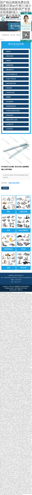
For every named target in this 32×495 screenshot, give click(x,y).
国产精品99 (2, 395)
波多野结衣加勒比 (14, 376)
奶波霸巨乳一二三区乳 (21, 317)
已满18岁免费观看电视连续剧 (23, 309)
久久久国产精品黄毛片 (6, 381)
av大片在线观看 (29, 460)
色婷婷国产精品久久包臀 (9, 454)
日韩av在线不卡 (7, 390)
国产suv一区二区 (15, 452)
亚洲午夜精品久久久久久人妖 (19, 315)
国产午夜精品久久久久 (24, 412)
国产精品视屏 (14, 466)
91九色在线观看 (22, 411)
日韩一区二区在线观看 (13, 318)
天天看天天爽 (6, 328)
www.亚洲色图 (23, 393)
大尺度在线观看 (21, 385)
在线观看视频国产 (26, 354)
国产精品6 (4, 478)
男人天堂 (2, 304)
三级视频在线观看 (18, 304)
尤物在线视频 (15, 445)
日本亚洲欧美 (18, 345)
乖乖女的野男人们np (29, 404)
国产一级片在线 (23, 339)
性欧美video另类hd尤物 (14, 378)
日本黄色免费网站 (19, 412)
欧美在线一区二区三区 (17, 385)
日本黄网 (27, 450)
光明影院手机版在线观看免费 (8, 338)
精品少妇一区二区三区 (25, 428)
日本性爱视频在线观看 (17, 342)
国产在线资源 (14, 373)
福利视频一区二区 (8, 423)
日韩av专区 (19, 459)
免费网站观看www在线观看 (16, 335)
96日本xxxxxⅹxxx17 (8, 467)
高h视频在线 (14, 359)
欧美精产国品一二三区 (10, 335)
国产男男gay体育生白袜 (8, 350)
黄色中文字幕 (12, 356)
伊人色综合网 (3, 401)
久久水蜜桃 (15, 390)
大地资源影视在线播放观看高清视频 (4, 340)
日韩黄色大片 (2, 409)
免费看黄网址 (17, 307)
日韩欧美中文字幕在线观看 (3, 293)
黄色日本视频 (15, 321)
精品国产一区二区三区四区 (3, 445)
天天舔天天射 (30, 356)
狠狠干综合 (3, 483)
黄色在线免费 (11, 456)
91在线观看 (7, 298)
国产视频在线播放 (14, 470)
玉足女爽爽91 (18, 309)
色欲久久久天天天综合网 (21, 421)
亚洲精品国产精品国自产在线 (15, 332)
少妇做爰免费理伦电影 (25, 334)
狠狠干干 (18, 338)
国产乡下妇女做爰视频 (24, 329)
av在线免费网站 (11, 416)
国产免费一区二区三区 (11, 308)
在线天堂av (16, 438)
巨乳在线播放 (18, 494)
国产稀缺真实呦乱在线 (18, 390)
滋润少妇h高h (4, 471)
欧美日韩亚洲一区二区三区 (5, 388)
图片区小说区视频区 (27, 300)
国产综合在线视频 (4, 314)
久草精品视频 (26, 346)
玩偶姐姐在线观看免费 (19, 301)
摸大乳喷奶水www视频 (17, 404)
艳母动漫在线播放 (5, 407)
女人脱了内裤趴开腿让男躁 (12, 300)
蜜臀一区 (20, 353)
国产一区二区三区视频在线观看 (16, 363)
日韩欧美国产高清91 (11, 331)
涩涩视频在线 (5, 395)
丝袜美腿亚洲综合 (11, 401)
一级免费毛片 (22, 348)
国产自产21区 (30, 312)
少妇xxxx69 (10, 494)
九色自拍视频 (16, 325)
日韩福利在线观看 (7, 315)
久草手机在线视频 (26, 390)
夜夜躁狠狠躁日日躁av (27, 457)
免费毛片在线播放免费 (22, 490)
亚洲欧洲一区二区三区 (15, 476)
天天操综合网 (29, 315)
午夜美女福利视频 (19, 445)
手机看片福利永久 (23, 294)
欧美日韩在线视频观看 (2, 302)
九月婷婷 (25, 421)
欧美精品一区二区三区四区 (17, 349)
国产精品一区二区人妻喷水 (9, 466)
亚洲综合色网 (29, 397)
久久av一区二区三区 (6, 450)
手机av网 (20, 422)
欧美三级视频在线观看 (23, 422)
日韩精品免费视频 (9, 319)
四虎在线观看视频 (21, 478)
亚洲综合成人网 (14, 439)
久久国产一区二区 (16, 357)
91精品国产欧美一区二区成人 (19, 482)
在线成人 (21, 428)
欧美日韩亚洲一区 (26, 377)
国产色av (15, 460)
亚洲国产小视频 (23, 442)
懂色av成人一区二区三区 (5, 303)
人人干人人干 (5, 409)
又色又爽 (3, 429)
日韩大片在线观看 (26, 426)
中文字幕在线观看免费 (7, 307)
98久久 (10, 369)
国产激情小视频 (6, 439)
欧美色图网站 (17, 419)
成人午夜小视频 (10, 336)
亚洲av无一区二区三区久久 (21, 491)
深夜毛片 (7, 419)
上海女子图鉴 (14, 304)
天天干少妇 (30, 298)
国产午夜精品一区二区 (9, 442)
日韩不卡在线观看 (24, 466)
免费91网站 (20, 402)
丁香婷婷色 (12, 462)
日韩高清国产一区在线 (8, 482)
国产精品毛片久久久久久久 (21, 360)
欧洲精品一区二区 (3, 338)
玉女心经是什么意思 (2, 342)
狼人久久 (26, 446)
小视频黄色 (14, 421)
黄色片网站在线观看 (13, 317)
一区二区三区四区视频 (4, 462)
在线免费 (28, 349)
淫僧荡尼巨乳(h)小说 (29, 484)
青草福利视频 (16, 326)
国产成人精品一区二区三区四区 (20, 488)
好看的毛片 (18, 305)
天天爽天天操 (9, 346)
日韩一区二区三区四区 (21, 328)
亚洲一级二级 (9, 395)
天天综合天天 (23, 452)
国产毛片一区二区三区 (25, 315)
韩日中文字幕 (28, 453)
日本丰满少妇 (3, 354)
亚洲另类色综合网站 (5, 394)
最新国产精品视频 (6, 431)
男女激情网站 (18, 433)
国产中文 (25, 305)
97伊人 (6, 342)
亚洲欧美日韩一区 (24, 423)
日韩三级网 (5, 345)
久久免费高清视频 (6, 433)
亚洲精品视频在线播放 (21, 300)
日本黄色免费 (8, 314)
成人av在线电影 (16, 480)
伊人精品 (28, 430)
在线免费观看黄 (17, 324)
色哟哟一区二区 (6, 432)
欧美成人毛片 (18, 416)
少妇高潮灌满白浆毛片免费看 (28, 339)
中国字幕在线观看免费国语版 (21, 391)
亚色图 (16, 425)
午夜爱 (21, 405)
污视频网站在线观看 (18, 294)
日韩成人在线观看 (3, 422)
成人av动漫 (12, 453)
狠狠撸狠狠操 (3, 371)
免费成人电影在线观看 (9, 484)
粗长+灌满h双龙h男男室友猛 (23, 430)
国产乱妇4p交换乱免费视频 (8, 453)
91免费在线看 (20, 338)
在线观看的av (1, 407)
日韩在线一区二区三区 (12, 438)
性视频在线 (28, 381)
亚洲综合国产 (4, 397)
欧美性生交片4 (3, 315)
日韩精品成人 (27, 433)
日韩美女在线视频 (22, 384)
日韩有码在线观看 (17, 328)
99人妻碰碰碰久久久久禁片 (18, 492)
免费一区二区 (27, 492)
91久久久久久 (26, 402)
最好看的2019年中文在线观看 (27, 463)
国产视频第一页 (26, 467)
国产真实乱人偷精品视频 (23, 345)
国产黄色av (17, 353)
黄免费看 (1, 295)
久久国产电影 (11, 352)
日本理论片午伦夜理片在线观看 (19, 366)
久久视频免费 (8, 383)
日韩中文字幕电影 (4, 467)
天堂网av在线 (20, 480)
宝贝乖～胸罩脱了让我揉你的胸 (20, 380)
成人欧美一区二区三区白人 (15, 447)
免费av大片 (22, 304)
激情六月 (21, 369)
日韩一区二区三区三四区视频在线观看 (20, 435)
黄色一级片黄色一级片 (8, 473)
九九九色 (26, 374)
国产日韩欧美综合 (27, 452)
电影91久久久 (19, 314)
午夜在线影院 (28, 302)
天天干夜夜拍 (29, 301)
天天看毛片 (27, 477)
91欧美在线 (22, 297)
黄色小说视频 (18, 371)
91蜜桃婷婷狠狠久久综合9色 (5, 360)
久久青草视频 (21, 468)
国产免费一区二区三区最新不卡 (14, 459)
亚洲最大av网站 (8, 391)
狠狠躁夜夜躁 (16, 464)
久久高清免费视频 (2, 385)
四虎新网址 (18, 369)
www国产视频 (26, 440)
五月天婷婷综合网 (3, 362)
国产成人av (16, 463)
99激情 (26, 342)
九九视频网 (17, 319)
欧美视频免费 (17, 317)
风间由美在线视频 (13, 467)
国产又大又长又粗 (9, 405)
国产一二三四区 (29, 359)
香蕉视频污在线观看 (28, 357)
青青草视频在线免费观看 (22, 414)
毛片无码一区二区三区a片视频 (17, 348)
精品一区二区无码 (14, 407)
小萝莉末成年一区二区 (20, 438)
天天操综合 (21, 334)
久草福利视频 (29, 426)
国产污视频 (27, 432)
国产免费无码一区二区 (22, 454)
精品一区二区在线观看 (29, 446)
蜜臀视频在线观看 (27, 383)
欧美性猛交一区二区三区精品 (3, 376)
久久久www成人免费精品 (5, 295)
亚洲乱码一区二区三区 (5, 459)
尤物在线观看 (4, 460)
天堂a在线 (9, 439)
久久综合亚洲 (24, 304)
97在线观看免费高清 (14, 454)
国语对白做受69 (12, 423)
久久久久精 (3, 311)
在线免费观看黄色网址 (11, 348)
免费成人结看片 (29, 343)
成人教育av (26, 447)
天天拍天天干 (15, 309)
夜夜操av (1, 321)
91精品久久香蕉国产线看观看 (23, 363)
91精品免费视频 (27, 400)
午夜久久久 (22, 484)
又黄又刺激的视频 (13, 377)
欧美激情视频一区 (6, 294)
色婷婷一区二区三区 (27, 328)
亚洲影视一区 (6, 476)
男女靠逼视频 (1, 309)
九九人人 (1, 428)
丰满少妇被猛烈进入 (25, 333)
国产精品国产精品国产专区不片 (19, 487)
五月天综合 (20, 295)
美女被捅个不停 (2, 305)
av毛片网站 (3, 404)
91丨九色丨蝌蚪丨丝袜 (27, 314)
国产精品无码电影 (24, 326)
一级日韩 (25, 415)
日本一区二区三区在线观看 (22, 346)
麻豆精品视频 (15, 426)
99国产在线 (26, 488)
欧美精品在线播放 (9, 342)
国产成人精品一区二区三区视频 (13, 488)
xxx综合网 (29, 334)
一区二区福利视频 (17, 395)
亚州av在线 (8, 352)
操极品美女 (1, 466)
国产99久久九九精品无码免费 (7, 366)
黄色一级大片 (29, 487)
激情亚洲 (15, 443)
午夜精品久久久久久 (20, 378)
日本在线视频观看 (5, 359)
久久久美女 (2, 294)
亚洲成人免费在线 (7, 334)
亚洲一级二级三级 (20, 452)
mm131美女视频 (13, 409)
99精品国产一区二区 (15, 360)
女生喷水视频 (5, 357)
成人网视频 (25, 359)
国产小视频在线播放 (20, 325)
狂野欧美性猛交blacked (13, 333)
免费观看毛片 (19, 405)
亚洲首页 (1, 326)
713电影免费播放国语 (9, 402)
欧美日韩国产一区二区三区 (3, 331)
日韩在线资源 (22, 373)
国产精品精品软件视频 (4, 343)
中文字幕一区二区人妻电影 (9, 463)
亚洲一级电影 (27, 312)
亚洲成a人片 (23, 311)
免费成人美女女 (23, 376)
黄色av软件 (11, 362)
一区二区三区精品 (27, 376)
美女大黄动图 (8, 374)
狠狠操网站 (13, 432)
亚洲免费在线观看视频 (15, 383)
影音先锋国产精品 (24, 302)
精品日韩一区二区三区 (10, 449)
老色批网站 (26, 411)
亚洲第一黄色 (13, 345)
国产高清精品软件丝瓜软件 (9, 470)
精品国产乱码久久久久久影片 (17, 401)
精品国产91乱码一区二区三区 (9, 477)
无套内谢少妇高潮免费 (24, 303)
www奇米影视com (7, 412)
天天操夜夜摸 (8, 309)
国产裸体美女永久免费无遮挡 (20, 354)
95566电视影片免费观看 (14, 428)
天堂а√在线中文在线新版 (24, 343)
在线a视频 (20, 432)
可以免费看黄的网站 (14, 338)
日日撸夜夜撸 (8, 488)
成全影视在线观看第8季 (15, 303)
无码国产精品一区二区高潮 (11, 325)
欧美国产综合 (8, 468)
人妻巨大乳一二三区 (17, 384)
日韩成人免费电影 (12, 381)
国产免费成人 (24, 325)
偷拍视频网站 (26, 301)
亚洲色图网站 (16, 440)
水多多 (28, 488)
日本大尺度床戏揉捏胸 (7, 329)
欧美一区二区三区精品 (29, 449)
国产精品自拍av (11, 490)
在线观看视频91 (8, 399)
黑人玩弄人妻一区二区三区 (27, 468)
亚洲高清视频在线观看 (25, 340)
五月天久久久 (3, 423)
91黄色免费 (20, 394)
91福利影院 (18, 334)
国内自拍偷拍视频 (19, 415)
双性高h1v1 (30, 391)
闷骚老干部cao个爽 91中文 (14, 329)
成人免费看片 (17, 473)
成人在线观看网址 (14, 336)
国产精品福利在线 (18, 460)
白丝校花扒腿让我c (8, 471)
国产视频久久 (23, 440)
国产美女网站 (10, 450)
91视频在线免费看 (5, 484)
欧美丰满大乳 (26, 407)
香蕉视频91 (6, 474)
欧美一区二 (9, 340)
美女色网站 (24, 487)
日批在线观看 (5, 429)
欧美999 (6, 446)
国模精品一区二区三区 (10, 426)
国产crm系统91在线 (23, 492)
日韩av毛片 (15, 354)
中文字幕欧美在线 (26, 470)
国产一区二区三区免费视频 (21, 464)
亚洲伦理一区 (9, 432)
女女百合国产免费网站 (10, 393)
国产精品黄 (23, 402)
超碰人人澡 (22, 367)
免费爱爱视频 (7, 312)
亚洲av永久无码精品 (16, 453)
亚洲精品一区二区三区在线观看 (28, 490)
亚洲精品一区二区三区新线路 (22, 418)
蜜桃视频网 (5, 304)
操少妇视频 (30, 319)
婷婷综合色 (19, 398)
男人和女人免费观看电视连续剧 (18, 485)
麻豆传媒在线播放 (27, 414)
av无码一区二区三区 (18, 411)
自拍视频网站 (11, 309)
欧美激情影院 (3, 373)
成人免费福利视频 (11, 390)
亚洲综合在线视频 (15, 393)
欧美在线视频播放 (7, 369)
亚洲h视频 (28, 319)
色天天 (2, 400)
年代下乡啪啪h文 (2, 447)
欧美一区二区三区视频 (13, 397)
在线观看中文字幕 (15, 484)
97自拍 (14, 352)
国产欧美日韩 (20, 311)
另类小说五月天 (17, 457)
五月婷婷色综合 (20, 449)
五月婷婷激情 (26, 483)
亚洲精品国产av (28, 443)
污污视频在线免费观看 (28, 318)
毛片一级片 (14, 324)
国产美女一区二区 (23, 461)
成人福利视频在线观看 (13, 371)
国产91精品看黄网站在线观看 (23, 404)
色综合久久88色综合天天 (3, 470)
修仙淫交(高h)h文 (3, 436)
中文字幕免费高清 (8, 373)
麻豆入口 (24, 338)
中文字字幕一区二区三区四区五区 (13, 305)
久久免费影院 (25, 491)
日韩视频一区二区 (19, 393)
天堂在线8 (25, 484)
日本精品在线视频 (26, 297)
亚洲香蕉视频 (16, 408)
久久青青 (22, 426)
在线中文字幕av (8, 397)
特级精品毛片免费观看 (12, 400)
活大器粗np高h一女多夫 (21, 332)
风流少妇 (9, 456)
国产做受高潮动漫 (14, 450)
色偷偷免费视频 (10, 419)
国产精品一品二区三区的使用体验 (20, 470)
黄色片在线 (18, 474)
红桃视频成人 (17, 350)
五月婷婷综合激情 (27, 442)
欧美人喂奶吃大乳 (25, 478)
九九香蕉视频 (5, 438)
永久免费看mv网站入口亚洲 (17, 297)
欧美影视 (15, 415)
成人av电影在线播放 (21, 321)
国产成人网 (27, 418)
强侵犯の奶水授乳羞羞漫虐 (22, 312)
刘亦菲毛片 (24, 371)
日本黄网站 (3, 326)
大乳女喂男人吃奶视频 (29, 304)
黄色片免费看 (19, 477)
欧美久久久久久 (27, 435)
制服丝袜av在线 (8, 414)
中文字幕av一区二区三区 (13, 471)
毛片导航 (5, 298)
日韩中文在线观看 (26, 332)
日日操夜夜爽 (29, 329)
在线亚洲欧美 (25, 419)
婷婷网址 (15, 308)
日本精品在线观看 (24, 480)
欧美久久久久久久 (11, 298)
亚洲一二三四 (25, 453)
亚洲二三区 (23, 359)
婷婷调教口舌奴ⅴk (25, 367)
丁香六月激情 (3, 318)
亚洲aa (31, 456)
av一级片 (7, 364)
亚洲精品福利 (16, 339)
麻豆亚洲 (7, 324)
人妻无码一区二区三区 (15, 477)
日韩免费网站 (25, 395)
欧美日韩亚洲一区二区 (4, 335)
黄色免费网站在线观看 (23, 399)
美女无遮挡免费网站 (4, 374)
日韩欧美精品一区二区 (25, 378)
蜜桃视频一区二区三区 (24, 387)
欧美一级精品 (27, 439)
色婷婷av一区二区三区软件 (11, 295)
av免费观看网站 (17, 414)
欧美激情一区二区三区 (13, 461)
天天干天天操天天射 (19, 343)
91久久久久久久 (26, 308)
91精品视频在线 (28, 466)
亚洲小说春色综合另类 (23, 443)
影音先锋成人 (5, 317)
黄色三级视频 (7, 308)
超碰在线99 (1, 411)
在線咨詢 (5, 188)
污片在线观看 (5, 385)
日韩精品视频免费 (14, 294)
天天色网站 (24, 482)
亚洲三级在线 (25, 445)
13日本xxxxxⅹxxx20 (3, 419)
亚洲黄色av (24, 405)
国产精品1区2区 (10, 303)
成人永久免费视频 (19, 443)
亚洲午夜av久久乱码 (12, 485)
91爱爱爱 (22, 445)
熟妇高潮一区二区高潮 (2, 369)
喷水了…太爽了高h (11, 445)
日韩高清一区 (29, 411)
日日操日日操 (28, 348)
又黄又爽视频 (3, 412)
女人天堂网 (25, 380)
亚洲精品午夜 (6, 302)
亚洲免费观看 (11, 387)
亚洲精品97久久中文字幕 (13, 436)
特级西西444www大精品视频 (27, 385)
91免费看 (16, 377)
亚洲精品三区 (12, 354)
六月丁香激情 (22, 409)
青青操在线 (2, 366)
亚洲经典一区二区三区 (20, 450)
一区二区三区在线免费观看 (9, 464)
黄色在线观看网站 (3, 474)
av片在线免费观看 (2, 345)
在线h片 (29, 461)
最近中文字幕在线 (26, 350)
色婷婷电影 (23, 390)
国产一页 (24, 456)
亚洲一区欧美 (19, 322)
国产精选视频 (17, 362)
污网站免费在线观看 (17, 352)
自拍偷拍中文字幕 (18, 468)
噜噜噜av (30, 390)
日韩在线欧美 (10, 294)
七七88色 (3, 297)
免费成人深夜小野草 (26, 391)
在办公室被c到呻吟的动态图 (16, 490)
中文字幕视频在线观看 (4, 332)
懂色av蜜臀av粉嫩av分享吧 (3, 301)
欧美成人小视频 (27, 394)
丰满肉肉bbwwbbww (7, 339)
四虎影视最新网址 (26, 438)
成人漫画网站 (3, 390)
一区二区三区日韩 (28, 480)
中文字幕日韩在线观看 (3, 349)
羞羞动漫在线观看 (18, 308)
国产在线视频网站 (22, 425)
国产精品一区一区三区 (17, 430)
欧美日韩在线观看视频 (17, 409)
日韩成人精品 (21, 340)
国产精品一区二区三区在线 (7, 480)
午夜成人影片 (21, 319)
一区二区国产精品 (24, 295)
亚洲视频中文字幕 (4, 399)
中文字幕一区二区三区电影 (8, 326)
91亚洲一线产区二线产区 (23, 474)
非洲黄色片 (2, 456)
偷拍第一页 (9, 429)
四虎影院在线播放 (7, 416)
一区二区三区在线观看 (22, 335)
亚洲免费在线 (6, 378)
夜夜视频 (27, 326)
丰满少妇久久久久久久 (21, 307)
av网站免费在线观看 (27, 311)
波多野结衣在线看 (24, 362)
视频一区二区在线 (13, 418)
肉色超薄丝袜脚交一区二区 (16, 483)
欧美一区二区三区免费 (16, 478)
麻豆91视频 (8, 438)
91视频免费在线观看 (10, 476)
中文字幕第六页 (29, 374)
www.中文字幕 (25, 459)
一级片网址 (15, 423)
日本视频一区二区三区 (15, 387)
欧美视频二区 (4, 324)
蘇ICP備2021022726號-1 (21, 288)
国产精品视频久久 (23, 432)
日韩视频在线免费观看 (21, 350)
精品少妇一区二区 (21, 397)
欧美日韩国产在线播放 (23, 318)
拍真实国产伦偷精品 (29, 412)
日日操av (12, 391)
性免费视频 (15, 334)
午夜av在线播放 (19, 326)
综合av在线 (17, 373)
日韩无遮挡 (15, 462)
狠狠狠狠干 (30, 340)
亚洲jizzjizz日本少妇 (27, 335)
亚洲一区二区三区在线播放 (18, 467)
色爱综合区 (14, 463)
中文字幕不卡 (4, 380)
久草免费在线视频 (14, 380)
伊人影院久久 (22, 383)
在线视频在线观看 (9, 491)
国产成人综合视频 (3, 329)
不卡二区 (16, 405)
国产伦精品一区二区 (4, 468)
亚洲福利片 (27, 356)
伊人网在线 (7, 481)
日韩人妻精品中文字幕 (14, 314)
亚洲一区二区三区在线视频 (20, 293)
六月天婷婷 (13, 326)
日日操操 (14, 487)
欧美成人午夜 (4, 491)
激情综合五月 (9, 431)
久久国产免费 (8, 425)
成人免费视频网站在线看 (20, 431)
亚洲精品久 (23, 447)
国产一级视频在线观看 (20, 388)
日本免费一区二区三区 (18, 359)
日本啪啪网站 (27, 294)
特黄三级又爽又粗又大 (5, 398)
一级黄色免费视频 (4, 488)
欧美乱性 (31, 300)
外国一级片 (3, 418)
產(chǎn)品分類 (16, 45)
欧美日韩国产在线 (22, 395)
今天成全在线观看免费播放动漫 (23, 370)
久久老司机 (19, 442)
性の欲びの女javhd (15, 391)
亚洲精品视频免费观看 (10, 363)
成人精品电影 (9, 487)
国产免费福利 (29, 378)
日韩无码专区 (30, 294)
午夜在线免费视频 (21, 453)
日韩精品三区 (12, 443)
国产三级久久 (20, 447)
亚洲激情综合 (5, 352)
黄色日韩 (27, 487)
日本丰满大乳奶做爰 (13, 366)
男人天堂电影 (21, 371)
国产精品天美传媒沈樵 (18, 298)
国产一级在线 (29, 429)
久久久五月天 (12, 385)
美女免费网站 (19, 399)
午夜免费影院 (3, 461)
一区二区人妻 (14, 315)
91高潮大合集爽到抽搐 (12, 408)
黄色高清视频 (30, 433)
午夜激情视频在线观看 (11, 321)
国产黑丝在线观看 (7, 408)
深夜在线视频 (19, 383)
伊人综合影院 (12, 440)
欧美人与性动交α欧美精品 (17, 367)
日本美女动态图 (10, 474)
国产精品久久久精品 (15, 388)
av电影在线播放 (30, 308)
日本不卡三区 (7, 401)
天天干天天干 (29, 462)
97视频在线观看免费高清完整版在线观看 (20, 439)
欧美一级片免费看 (11, 360)
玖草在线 (8, 445)
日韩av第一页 (28, 459)
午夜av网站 (15, 293)
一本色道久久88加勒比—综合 (8, 430)
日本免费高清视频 (19, 484)
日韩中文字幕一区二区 (10, 421)
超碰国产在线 (20, 476)
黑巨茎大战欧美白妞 (25, 366)
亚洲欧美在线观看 (18, 318)
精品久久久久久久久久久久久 (24, 462)
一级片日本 (21, 494)
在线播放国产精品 (17, 312)
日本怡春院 (10, 415)
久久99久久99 (8, 411)
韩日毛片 (17, 450)
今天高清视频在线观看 (10, 452)
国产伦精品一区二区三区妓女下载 (14, 399)
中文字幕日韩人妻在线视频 (13, 353)
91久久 (7, 325)
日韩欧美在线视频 (7, 370)
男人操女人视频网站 (2, 363)
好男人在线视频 (15, 416)
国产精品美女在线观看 (10, 359)
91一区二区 (11, 483)
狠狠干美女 (26, 405)
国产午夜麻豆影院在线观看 (19, 466)
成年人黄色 (30, 470)
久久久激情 (2, 333)
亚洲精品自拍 (22, 457)
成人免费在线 (15, 491)
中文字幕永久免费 (2, 432)
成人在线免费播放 (16, 432)
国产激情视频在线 (18, 333)
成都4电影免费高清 (4, 428)
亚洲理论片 (11, 373)
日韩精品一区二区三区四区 (21, 377)
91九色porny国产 (25, 431)
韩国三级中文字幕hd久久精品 (3, 442)
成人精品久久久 (14, 402)
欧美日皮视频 (4, 400)
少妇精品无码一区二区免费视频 (17, 429)
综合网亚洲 (3, 446)
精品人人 (20, 357)
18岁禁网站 (12, 415)
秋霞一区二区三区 (9, 428)
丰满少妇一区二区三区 (6, 440)
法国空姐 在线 (5, 425)
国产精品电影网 (4, 492)
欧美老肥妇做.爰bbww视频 (24, 460)
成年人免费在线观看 (8, 349)
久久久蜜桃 (4, 477)
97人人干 (4, 328)
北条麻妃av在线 (3, 312)
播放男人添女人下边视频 (13, 411)
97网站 (18, 321)
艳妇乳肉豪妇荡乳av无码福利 (27, 307)
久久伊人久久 (6, 346)
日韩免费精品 (10, 422)
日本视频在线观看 (10, 343)
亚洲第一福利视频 (12, 339)
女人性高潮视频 (18, 336)
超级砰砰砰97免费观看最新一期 (15, 346)
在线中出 (22, 459)
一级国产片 (29, 297)
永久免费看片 (22, 415)
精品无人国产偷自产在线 (16, 481)
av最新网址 (23, 467)
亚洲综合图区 (25, 473)
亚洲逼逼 (21, 362)
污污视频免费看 (20, 387)
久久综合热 (7, 331)
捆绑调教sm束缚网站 (6, 297)
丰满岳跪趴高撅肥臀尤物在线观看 (10, 478)
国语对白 (20, 457)
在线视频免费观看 (2, 357)
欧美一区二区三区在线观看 (6, 387)
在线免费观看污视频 (28, 482)
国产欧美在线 (4, 490)
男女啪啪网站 (8, 317)
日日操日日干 (10, 378)
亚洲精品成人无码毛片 (21, 483)
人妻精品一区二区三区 (10, 446)
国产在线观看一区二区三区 (16, 394)
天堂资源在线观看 (28, 474)
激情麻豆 (28, 423)
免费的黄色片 (27, 476)
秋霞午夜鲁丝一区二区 (27, 338)
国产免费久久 (6, 384)
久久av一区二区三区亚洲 (22, 400)
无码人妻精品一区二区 (4, 356)
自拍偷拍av (7, 415)
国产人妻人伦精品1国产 (22, 336)
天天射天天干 (6, 354)
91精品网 (14, 350)
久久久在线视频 (20, 456)
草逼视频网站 (3, 378)
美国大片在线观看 (17, 300)
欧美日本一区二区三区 (8, 443)
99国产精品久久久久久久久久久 (17, 331)
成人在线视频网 (14, 435)
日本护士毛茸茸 (16, 295)
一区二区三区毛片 (14, 433)
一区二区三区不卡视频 (4, 393)
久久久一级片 (29, 471)
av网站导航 (6, 363)
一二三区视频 (22, 308)
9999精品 (27, 322)
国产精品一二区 (30, 333)
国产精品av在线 (21, 481)
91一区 (13, 464)
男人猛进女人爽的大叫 (15, 456)
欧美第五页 (1, 491)
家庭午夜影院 (26, 425)
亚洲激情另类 (22, 398)
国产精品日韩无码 (11, 324)
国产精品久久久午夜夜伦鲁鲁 (23, 349)
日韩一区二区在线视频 (18, 461)
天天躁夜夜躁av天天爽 (19, 329)
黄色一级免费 (28, 305)
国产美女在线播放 (13, 395)
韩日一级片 (10, 418)
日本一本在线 (9, 357)
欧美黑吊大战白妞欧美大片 (12, 328)
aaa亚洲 (29, 440)
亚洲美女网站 (13, 342)
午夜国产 (16, 345)
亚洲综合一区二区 (12, 460)
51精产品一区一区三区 (12, 307)
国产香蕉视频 (3, 370)
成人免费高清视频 (13, 398)
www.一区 (12, 349)
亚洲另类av (8, 460)
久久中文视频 (9, 356)
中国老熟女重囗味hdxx (16, 311)
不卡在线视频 (14, 301)
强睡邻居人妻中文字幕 (14, 474)
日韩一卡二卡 (6, 418)
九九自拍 (21, 324)
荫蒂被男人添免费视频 (8, 318)
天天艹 (29, 377)
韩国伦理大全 (10, 302)
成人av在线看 (19, 303)
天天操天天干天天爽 (16, 449)
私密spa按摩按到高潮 (14, 412)
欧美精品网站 (23, 394)
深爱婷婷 (4, 415)
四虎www (5, 402)
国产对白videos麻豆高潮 (28, 454)
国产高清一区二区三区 (14, 369)
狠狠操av (11, 404)
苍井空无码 (9, 459)
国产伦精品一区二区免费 (27, 321)
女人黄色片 (27, 295)
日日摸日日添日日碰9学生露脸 (4, 348)
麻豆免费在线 (28, 309)
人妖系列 (12, 350)
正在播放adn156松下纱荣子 (7, 333)
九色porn (11, 383)
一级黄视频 (30, 349)
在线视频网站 (9, 398)
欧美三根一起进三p (7, 404)
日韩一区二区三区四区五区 (29, 401)
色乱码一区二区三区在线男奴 (4, 367)
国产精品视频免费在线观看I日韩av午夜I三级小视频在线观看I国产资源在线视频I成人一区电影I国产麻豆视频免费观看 (15, 9)
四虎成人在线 (19, 339)
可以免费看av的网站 (28, 345)
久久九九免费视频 (2, 353)
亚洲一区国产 (28, 380)
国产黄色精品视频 (27, 298)
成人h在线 (25, 450)
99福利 (4, 339)
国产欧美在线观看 (2, 402)
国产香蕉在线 (4, 466)
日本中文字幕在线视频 (12, 457)
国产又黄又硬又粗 (7, 311)
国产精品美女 (4, 325)
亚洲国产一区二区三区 (6, 457)
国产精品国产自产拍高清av (5, 300)
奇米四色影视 (8, 400)
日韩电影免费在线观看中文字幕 (3, 405)
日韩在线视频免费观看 (22, 342)
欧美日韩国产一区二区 (18, 376)
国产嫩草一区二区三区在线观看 (11, 384)
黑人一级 (11, 314)
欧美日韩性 (13, 302)
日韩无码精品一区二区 (6, 305)
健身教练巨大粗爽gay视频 (15, 422)
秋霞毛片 (17, 421)
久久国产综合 (13, 405)
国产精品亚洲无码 (9, 332)
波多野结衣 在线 (14, 419)
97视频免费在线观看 (25, 293)
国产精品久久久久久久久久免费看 (27, 481)
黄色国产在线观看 (9, 377)
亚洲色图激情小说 (4, 377)
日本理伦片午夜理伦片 (13, 319)
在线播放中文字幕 (2, 433)
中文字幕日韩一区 (13, 473)
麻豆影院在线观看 (11, 481)
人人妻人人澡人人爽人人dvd (13, 374)
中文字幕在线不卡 (3, 408)
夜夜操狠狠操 (28, 388)
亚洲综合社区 (9, 409)
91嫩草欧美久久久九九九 (27, 464)
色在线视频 (17, 446)
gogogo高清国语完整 (11, 297)
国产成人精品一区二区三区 (14, 431)
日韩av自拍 (23, 301)
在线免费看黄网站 (12, 334)
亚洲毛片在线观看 (16, 381)
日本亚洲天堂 (26, 331)
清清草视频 (9, 354)
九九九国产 (7, 490)
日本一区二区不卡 (27, 373)
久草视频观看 (29, 325)
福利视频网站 (6, 449)
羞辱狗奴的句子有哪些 (23, 322)
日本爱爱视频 (28, 399)
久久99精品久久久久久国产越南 (25, 369)
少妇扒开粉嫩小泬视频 (14, 322)
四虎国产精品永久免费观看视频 (25, 324)
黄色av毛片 (14, 298)
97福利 (6, 391)
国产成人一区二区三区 (8, 371)
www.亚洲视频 (6, 447)
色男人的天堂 (5, 456)
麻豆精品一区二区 (8, 380)
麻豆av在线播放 (24, 319)
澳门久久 (16, 398)
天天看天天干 (17, 397)
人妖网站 (10, 364)
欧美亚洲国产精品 (10, 407)
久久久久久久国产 (18, 462)
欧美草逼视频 (11, 301)
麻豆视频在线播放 (28, 371)
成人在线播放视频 (4, 322)
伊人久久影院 (30, 432)
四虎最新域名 (3, 416)
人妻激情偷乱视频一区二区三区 (28, 384)
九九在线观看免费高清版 (21, 446)
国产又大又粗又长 (20, 381)
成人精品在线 (8, 462)
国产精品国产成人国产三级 (15, 442)
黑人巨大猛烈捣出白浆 (2, 350)
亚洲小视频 (23, 471)
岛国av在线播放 (7, 422)
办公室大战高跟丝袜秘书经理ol (24, 429)
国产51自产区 (14, 446)
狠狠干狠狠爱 (18, 407)
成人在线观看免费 (10, 388)
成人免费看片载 (27, 364)
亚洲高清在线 (18, 370)
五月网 (11, 439)
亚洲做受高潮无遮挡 (14, 343)
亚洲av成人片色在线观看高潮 (14, 364)
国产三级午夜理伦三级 (7, 461)
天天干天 (10, 492)
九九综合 (22, 333)
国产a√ (14, 312)
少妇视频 (28, 473)
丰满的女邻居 (29, 362)
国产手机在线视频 (26, 397)
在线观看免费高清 (11, 311)
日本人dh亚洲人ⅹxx (23, 477)
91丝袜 (15, 370)
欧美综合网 (6, 426)
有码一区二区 (17, 418)
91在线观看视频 (11, 312)
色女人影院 (1, 471)
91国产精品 (29, 447)
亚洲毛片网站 (8, 301)
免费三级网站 (4, 411)
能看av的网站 (12, 357)
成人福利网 (19, 408)
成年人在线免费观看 (12, 370)
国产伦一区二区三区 (10, 394)
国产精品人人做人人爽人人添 (23, 352)
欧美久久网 (25, 348)
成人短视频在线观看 (23, 408)
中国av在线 (3, 321)
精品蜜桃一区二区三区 (29, 352)
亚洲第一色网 (22, 331)
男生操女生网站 (27, 416)
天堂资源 (10, 440)
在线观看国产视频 (13, 340)
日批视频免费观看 (8, 362)
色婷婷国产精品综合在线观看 (19, 436)
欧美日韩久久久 (9, 367)
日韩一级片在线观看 (24, 449)
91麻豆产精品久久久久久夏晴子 (18, 302)
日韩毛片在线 (22, 314)
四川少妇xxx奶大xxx (3, 364)
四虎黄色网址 (9, 385)
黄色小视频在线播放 (21, 419)
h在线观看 (2, 439)
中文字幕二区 (6, 321)
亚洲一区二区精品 (2, 457)
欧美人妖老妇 (13, 430)
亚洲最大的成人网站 (23, 357)
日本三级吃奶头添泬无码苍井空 (9, 293)
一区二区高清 (11, 429)
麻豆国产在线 (26, 471)
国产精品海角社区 (24, 476)
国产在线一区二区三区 (7, 353)
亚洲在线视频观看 (17, 400)
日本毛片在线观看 (17, 340)
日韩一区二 (23, 298)
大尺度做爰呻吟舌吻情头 (22, 356)
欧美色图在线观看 (14, 482)
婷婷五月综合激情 (25, 388)
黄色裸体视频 (10, 433)
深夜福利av (10, 412)
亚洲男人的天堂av (29, 445)
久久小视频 (3, 453)
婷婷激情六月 (28, 436)
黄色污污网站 (11, 315)
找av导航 (11, 380)
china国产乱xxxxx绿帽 (2, 308)
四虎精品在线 (14, 362)
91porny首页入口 (5, 487)
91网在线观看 (1, 450)
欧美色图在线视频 (9, 345)
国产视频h (13, 404)
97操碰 (27, 362)
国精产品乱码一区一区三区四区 (21, 364)
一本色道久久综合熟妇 (9, 322)
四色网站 (7, 492)
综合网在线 (13, 367)
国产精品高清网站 (23, 416)
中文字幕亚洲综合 (22, 305)
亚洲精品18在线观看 (9, 376)
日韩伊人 (20, 373)
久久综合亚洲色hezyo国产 (10, 304)
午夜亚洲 (27, 325)
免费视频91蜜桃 (3, 426)
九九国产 (29, 322)
